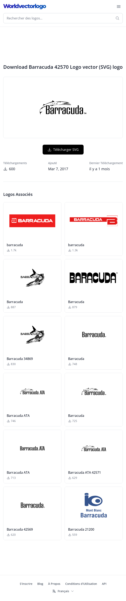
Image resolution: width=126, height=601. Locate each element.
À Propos (54, 584)
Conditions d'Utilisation (81, 584)
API (104, 584)
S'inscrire (26, 584)
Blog (40, 584)
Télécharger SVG (63, 149)
